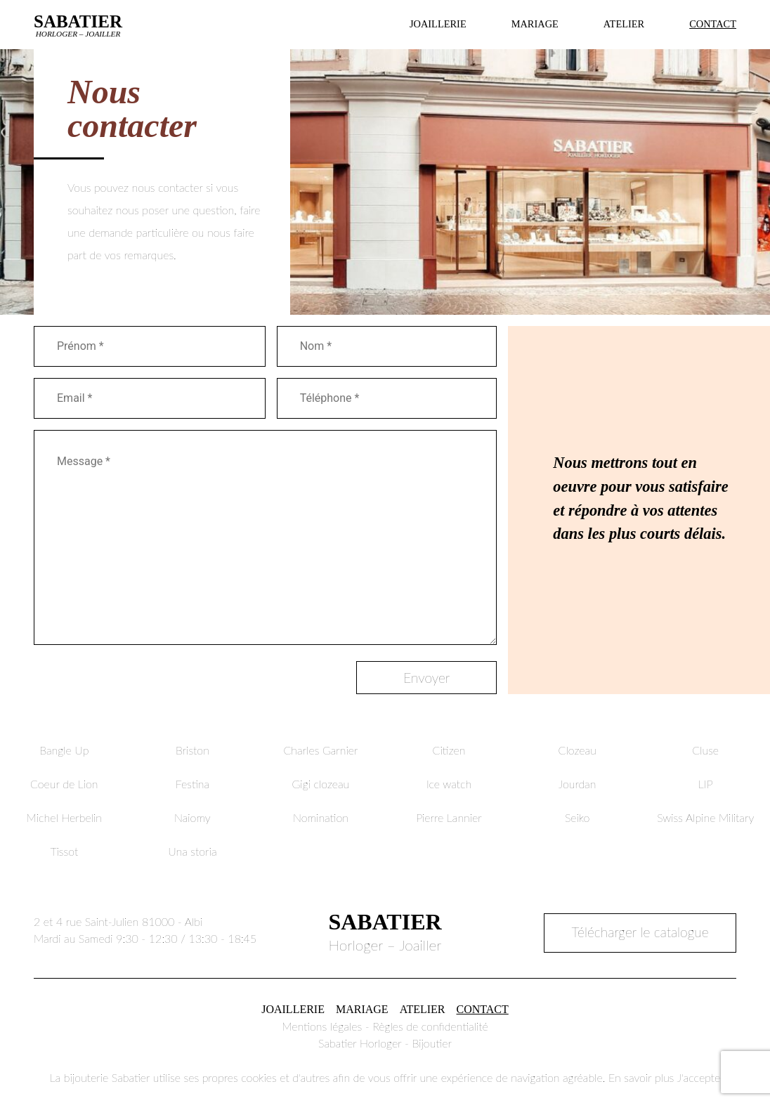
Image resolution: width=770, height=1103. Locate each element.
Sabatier (78, 25)
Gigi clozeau (321, 783)
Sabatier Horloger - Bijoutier (385, 1043)
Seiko (577, 817)
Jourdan (577, 783)
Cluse (705, 750)
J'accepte (698, 1077)
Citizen (449, 750)
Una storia (192, 851)
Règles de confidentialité (430, 1026)
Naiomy (192, 817)
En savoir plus (641, 1077)
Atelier (623, 24)
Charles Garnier (320, 750)
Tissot (64, 851)
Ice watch (448, 783)
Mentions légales (322, 1026)
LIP (705, 783)
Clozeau (577, 750)
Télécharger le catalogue (640, 932)
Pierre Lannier (449, 817)
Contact (712, 24)
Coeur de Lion (64, 783)
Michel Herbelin (65, 817)
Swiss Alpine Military (705, 817)
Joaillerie (438, 24)
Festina (192, 783)
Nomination (320, 817)
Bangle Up (64, 750)
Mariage (535, 24)
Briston (192, 750)
